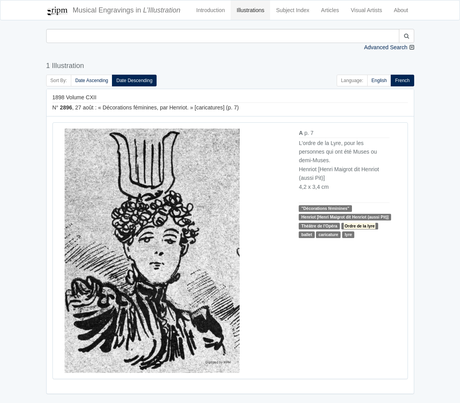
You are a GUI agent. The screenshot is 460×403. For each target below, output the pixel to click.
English (379, 80)
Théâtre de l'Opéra (319, 226)
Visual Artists (366, 10)
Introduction (210, 10)
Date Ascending (91, 80)
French (402, 80)
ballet (306, 234)
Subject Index (292, 10)
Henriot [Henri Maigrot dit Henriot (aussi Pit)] (345, 217)
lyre (348, 234)
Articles (330, 10)
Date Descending (134, 80)
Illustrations (250, 10)
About (401, 10)
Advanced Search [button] (386, 47)
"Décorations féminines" (325, 208)
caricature (328, 234)
